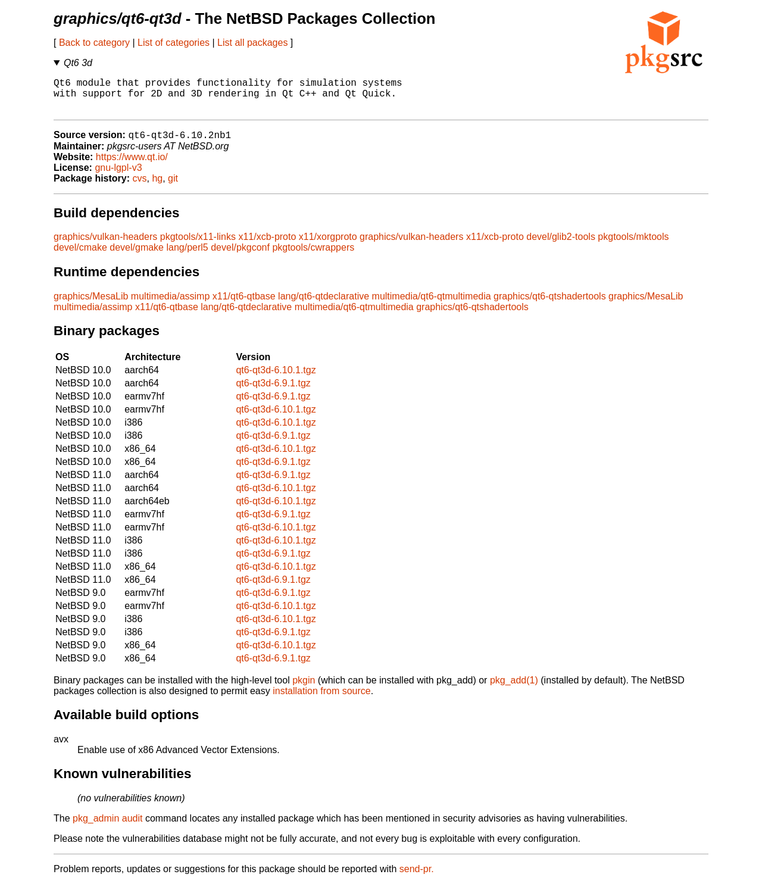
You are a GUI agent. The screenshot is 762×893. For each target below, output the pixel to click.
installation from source (322, 700)
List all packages (252, 43)
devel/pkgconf (240, 256)
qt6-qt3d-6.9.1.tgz (273, 392)
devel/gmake (137, 256)
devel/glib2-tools (560, 246)
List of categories (174, 43)
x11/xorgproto (328, 246)
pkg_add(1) (514, 689)
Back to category (94, 43)
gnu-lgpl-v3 (118, 176)
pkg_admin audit (107, 827)
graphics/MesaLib (91, 305)
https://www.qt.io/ (132, 166)
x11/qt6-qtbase (244, 305)
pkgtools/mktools (633, 246)
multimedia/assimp (170, 305)
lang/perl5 (187, 256)
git (173, 187)
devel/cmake (80, 256)
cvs (140, 187)
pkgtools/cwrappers (313, 256)
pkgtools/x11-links (198, 246)
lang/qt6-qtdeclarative (323, 305)
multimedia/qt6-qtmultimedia (431, 305)
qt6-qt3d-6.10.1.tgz (276, 379)
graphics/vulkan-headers (105, 246)
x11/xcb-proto (267, 246)
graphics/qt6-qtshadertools (550, 305)
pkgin (303, 689)
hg (157, 187)
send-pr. (416, 878)
